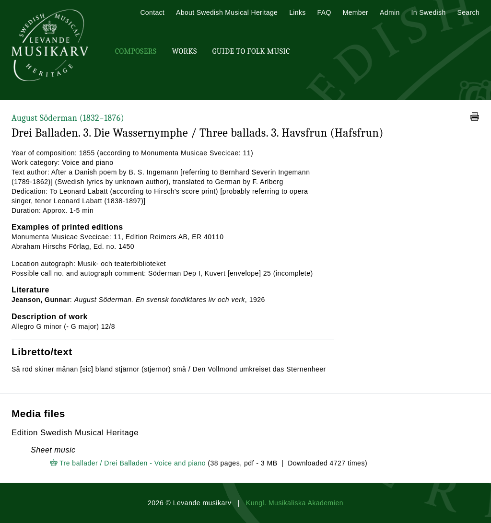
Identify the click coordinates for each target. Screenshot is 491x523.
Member (355, 12)
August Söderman (68, 118)
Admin (389, 12)
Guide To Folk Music (251, 51)
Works (184, 51)
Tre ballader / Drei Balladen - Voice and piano (132, 463)
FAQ (324, 12)
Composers (135, 51)
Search (468, 12)
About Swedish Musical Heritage (227, 12)
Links (297, 12)
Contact (152, 12)
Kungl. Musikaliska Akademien (294, 503)
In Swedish (428, 12)
